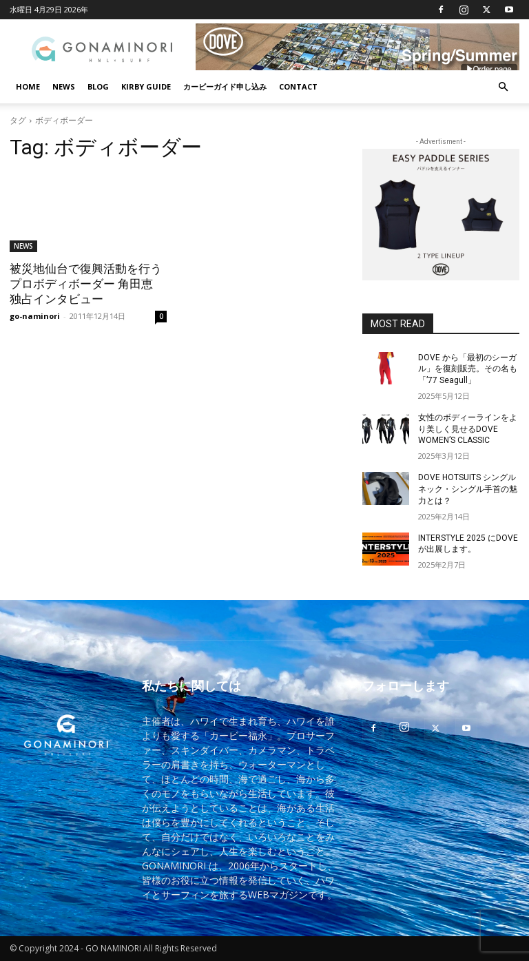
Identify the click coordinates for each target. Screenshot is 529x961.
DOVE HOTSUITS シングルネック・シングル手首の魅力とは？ (467, 489)
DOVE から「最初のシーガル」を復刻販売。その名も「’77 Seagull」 (467, 369)
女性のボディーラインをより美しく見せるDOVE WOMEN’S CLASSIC (467, 429)
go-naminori (35, 316)
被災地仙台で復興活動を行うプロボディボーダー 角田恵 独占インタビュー (86, 284)
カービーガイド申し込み (225, 86)
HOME (28, 86)
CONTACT (298, 86)
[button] (502, 87)
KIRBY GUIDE (146, 86)
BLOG (98, 86)
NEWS (63, 86)
